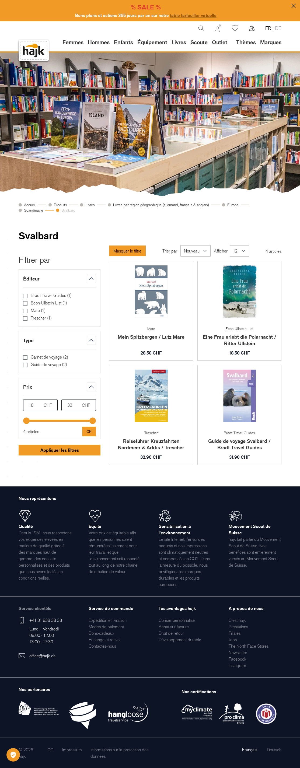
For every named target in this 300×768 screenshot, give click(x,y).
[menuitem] (108, 620)
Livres (90, 204)
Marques (270, 42)
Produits (60, 204)
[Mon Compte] (217, 28)
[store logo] (33, 50)
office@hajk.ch (42, 655)
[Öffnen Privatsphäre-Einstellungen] (13, 755)
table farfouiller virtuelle (193, 15)
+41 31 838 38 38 (45, 620)
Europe (233, 204)
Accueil (30, 204)
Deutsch (274, 749)
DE (277, 28)
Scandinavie (33, 210)
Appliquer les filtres (59, 450)
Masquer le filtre (127, 251)
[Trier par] (195, 251)
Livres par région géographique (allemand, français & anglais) (161, 204)
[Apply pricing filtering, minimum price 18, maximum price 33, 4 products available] (89, 431)
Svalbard (68, 210)
